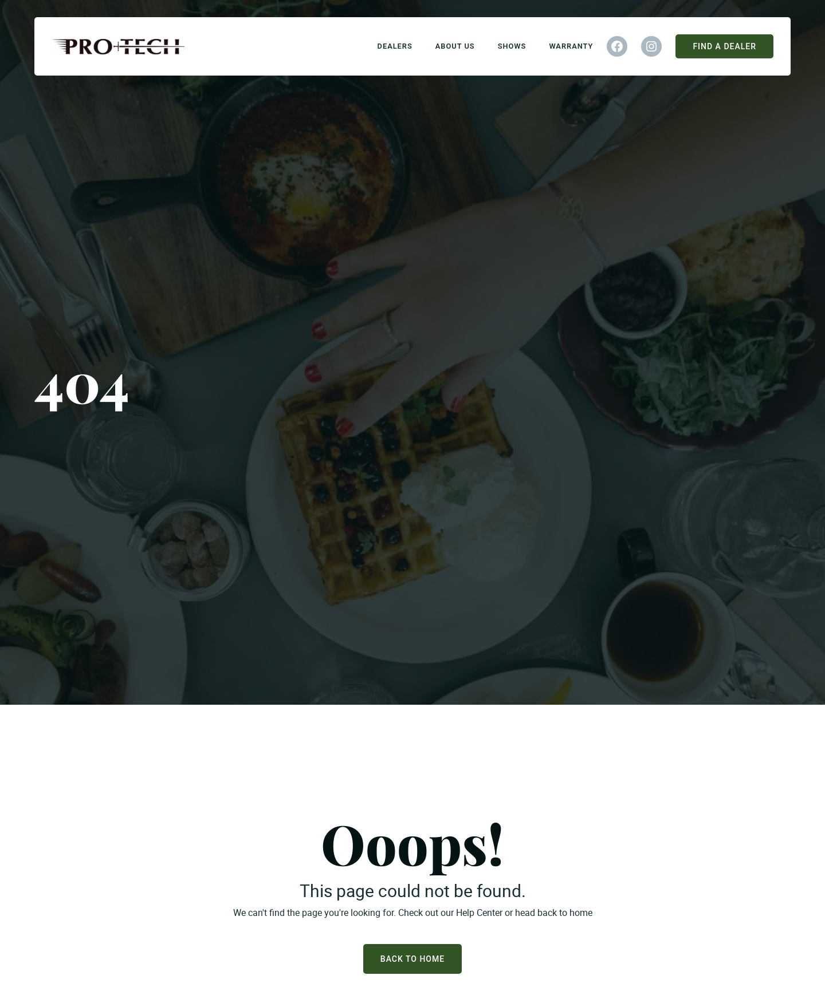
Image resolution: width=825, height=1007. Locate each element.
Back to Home (412, 958)
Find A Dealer (724, 46)
